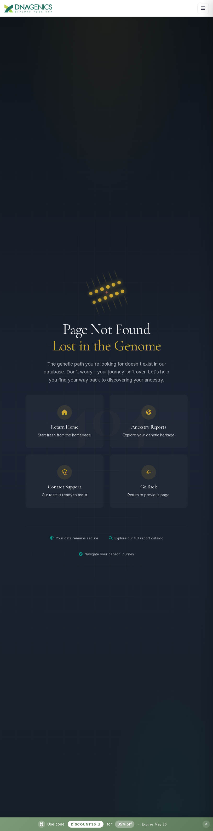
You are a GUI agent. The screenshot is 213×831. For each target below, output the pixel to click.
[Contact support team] (64, 483)
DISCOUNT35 (86, 824)
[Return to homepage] (64, 423)
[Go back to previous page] (149, 483)
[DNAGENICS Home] (28, 8)
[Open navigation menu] (203, 8)
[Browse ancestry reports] (149, 423)
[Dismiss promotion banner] (206, 824)
